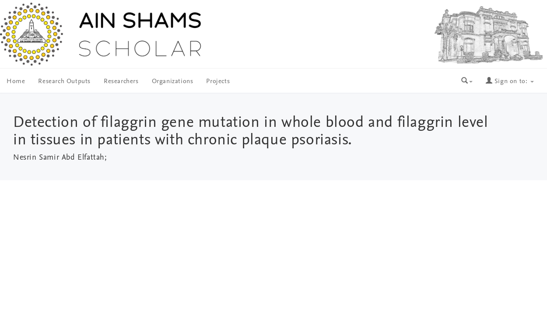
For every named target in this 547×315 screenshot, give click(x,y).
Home (16, 81)
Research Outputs (64, 81)
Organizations (172, 81)
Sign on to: (510, 81)
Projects (218, 81)
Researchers (121, 81)
